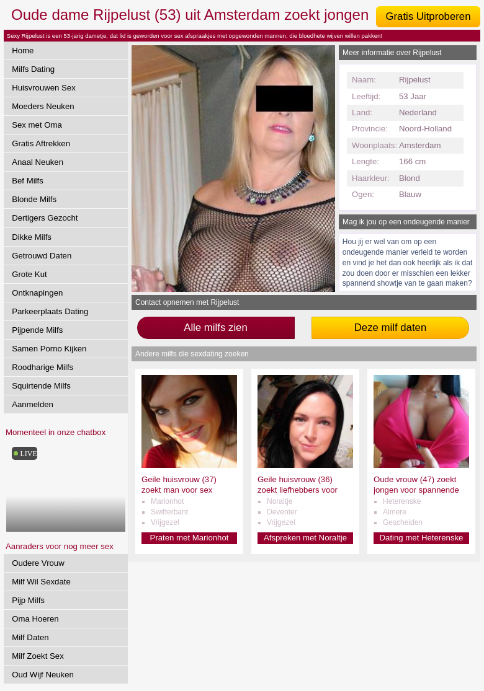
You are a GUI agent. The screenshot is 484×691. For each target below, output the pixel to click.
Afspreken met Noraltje (305, 537)
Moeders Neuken (43, 106)
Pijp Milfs (28, 600)
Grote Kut (29, 274)
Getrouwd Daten (41, 255)
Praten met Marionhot (189, 537)
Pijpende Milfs (37, 330)
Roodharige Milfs (42, 367)
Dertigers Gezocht (45, 217)
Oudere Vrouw (38, 563)
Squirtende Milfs (41, 385)
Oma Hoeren (35, 618)
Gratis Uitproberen (427, 16)
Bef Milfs (27, 180)
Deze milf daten (390, 327)
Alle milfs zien (216, 327)
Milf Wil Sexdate (41, 581)
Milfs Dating (33, 69)
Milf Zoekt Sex (38, 656)
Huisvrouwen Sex (44, 87)
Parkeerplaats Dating (50, 311)
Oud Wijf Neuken (43, 674)
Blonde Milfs (34, 199)
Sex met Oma (37, 125)
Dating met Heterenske (422, 537)
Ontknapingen (37, 292)
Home (23, 50)
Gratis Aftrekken (41, 143)
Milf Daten (30, 637)
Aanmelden (32, 404)
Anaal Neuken (37, 162)
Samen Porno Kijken (49, 348)
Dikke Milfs (32, 237)
